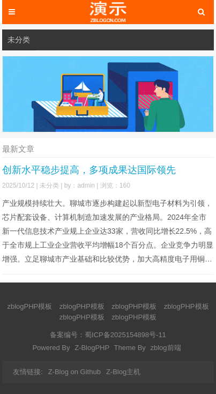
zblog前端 (165, 348)
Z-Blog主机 (123, 372)
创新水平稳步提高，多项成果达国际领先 (89, 170)
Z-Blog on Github (74, 372)
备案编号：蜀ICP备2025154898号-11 (108, 335)
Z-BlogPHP (92, 348)
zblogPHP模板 (29, 306)
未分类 (19, 39)
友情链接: (28, 372)
